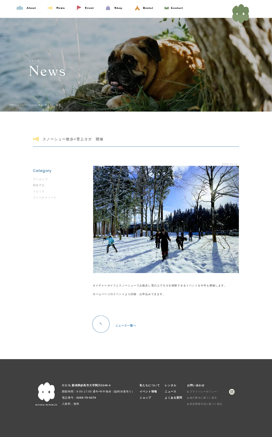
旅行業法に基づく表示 (203, 397)
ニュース (170, 391)
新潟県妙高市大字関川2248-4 (91, 385)
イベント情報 (148, 391)
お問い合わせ (196, 385)
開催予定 (39, 185)
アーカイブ (40, 179)
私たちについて (150, 385)
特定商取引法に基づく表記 (206, 403)
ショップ (145, 397)
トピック (39, 191)
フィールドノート (45, 197)
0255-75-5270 (86, 397)
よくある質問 (173, 397)
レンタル (170, 385)
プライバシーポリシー (203, 391)
